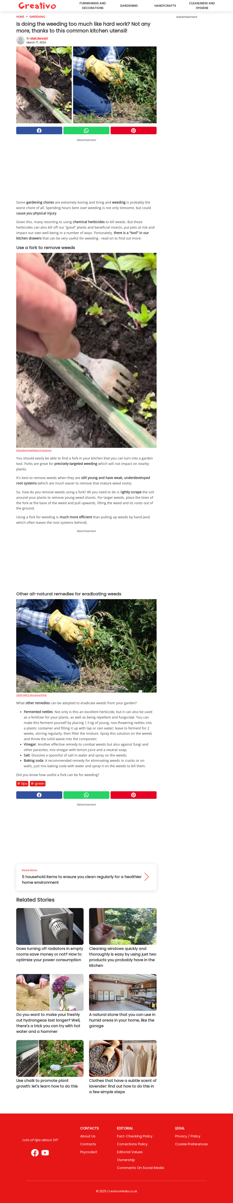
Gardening (129, 6)
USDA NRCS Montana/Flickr (31, 695)
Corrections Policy (132, 1144)
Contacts (88, 1144)
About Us (87, 1136)
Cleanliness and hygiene (202, 5)
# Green (38, 783)
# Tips (22, 783)
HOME (20, 16)
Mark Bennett (39, 38)
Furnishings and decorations (92, 5)
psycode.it (88, 1152)
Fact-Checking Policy (134, 1136)
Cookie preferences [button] (191, 1144)
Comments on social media (140, 1167)
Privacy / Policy (187, 1136)
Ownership (126, 1160)
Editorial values (130, 1152)
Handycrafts (165, 6)
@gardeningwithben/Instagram (34, 450)
